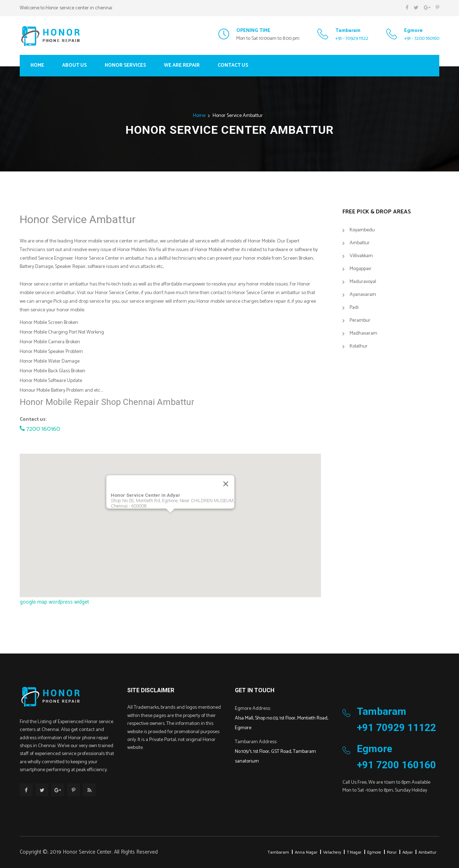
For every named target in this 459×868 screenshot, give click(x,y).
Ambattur (360, 243)
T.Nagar (354, 852)
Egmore (374, 852)
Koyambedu (362, 230)
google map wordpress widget (54, 602)
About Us (74, 65)
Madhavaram (363, 334)
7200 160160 (40, 429)
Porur (392, 852)
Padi (354, 308)
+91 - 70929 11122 (351, 38)
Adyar (407, 852)
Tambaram (278, 852)
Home (37, 65)
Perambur (360, 321)
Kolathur (359, 347)
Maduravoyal (363, 282)
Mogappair (361, 269)
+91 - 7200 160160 (421, 38)
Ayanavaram (363, 295)
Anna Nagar (306, 852)
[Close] (226, 483)
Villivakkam (361, 256)
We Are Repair (182, 65)
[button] (170, 519)
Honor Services (125, 65)
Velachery (332, 852)
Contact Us (233, 65)
